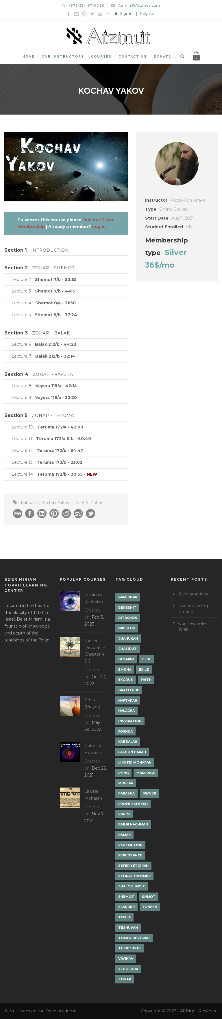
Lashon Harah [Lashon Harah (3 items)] (132, 752)
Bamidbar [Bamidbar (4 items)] (127, 597)
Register (148, 13)
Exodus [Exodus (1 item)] (125, 680)
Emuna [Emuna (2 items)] (124, 669)
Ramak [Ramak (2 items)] (124, 835)
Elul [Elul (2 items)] (146, 659)
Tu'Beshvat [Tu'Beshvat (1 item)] (129, 948)
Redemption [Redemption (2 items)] (130, 845)
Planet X (79, 502)
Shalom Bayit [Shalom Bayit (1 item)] (131, 886)
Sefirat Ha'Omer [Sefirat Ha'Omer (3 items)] (134, 876)
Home (29, 56)
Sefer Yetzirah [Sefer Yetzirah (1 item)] (133, 866)
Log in (99, 226)
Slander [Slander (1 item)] (126, 907)
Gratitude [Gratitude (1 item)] (128, 690)
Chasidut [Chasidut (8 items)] (127, 649)
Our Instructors (63, 56)
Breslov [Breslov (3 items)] (126, 628)
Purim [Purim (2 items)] (124, 814)
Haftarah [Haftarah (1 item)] (127, 700)
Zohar (96, 502)
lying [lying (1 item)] (123, 773)
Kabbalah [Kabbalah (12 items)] (127, 742)
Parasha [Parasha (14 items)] (126, 793)
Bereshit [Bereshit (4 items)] (127, 608)
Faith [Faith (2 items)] (146, 680)
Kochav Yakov (55, 502)
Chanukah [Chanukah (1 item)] (128, 639)
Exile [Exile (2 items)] (144, 669)
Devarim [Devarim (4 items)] (126, 659)
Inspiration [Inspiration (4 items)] (130, 721)
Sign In (126, 13)
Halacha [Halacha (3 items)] (126, 711)
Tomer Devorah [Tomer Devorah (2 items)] (134, 938)
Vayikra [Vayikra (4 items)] (125, 959)
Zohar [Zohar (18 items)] (124, 979)
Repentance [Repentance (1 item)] (130, 855)
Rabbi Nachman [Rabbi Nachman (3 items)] (133, 824)
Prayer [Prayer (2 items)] (149, 793)
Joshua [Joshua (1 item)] (125, 731)
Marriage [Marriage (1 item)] (145, 773)
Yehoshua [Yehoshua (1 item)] (128, 969)
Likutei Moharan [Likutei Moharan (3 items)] (134, 762)
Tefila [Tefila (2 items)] (124, 917)
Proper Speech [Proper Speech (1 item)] (133, 804)
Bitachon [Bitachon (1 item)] (127, 618)
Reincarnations (193, 594)
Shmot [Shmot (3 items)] (149, 897)
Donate (162, 56)
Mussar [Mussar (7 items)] (125, 783)
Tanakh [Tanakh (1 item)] (150, 907)
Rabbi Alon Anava (188, 200)
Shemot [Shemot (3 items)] (126, 897)
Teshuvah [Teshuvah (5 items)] (128, 928)
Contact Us (133, 56)
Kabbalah (30, 502)
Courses (101, 56)
